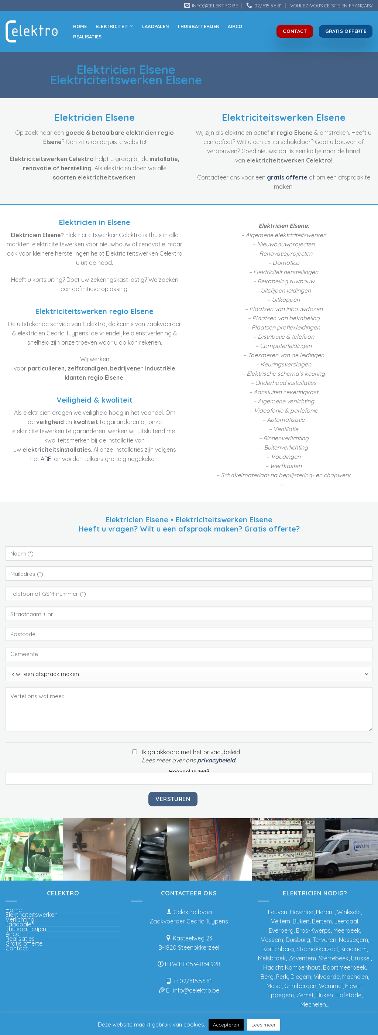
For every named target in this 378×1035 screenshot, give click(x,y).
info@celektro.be (196, 990)
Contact (17, 948)
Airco (235, 26)
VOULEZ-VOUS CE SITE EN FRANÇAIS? (331, 5)
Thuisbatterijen (198, 26)
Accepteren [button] (226, 1025)
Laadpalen (155, 26)
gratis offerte (287, 177)
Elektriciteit (115, 26)
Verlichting (20, 919)
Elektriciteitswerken (32, 914)
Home (80, 26)
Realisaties (87, 37)
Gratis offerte (24, 943)
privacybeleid (216, 760)
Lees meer (263, 1025)
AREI (46, 458)
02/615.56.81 (195, 981)
